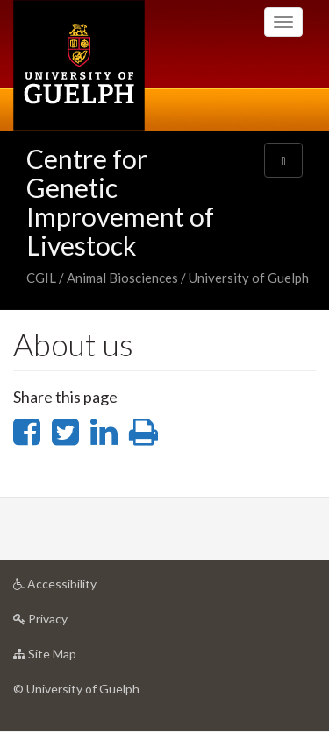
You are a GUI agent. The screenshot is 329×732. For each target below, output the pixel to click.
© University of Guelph (76, 688)
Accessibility (82, 588)
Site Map (72, 658)
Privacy (68, 623)
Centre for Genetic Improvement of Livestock (120, 202)
